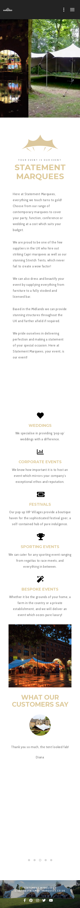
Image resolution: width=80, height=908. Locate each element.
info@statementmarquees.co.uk (41, 890)
